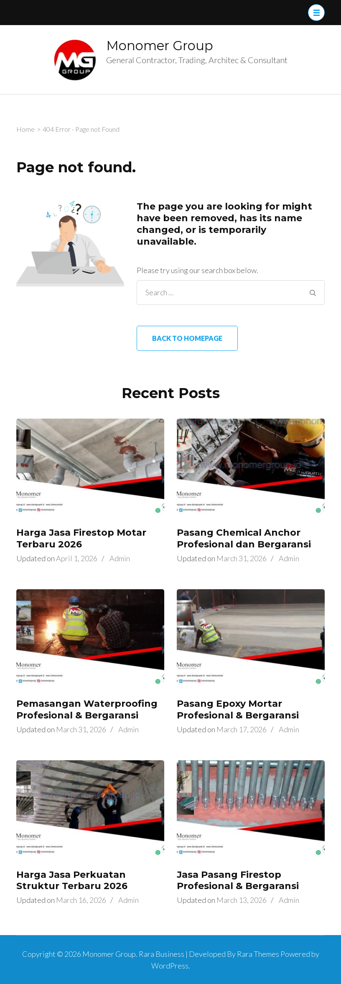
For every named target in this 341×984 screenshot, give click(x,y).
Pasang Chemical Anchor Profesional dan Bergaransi (244, 538)
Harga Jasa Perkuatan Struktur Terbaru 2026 (71, 880)
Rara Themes (258, 953)
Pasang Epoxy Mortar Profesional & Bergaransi (238, 709)
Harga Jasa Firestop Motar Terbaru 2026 (81, 538)
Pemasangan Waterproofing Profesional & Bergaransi (87, 709)
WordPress (169, 965)
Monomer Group (159, 46)
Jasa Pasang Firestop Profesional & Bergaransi (238, 880)
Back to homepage (187, 338)
